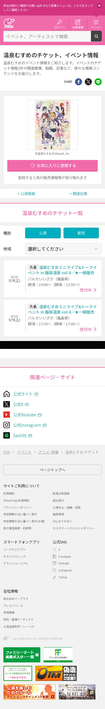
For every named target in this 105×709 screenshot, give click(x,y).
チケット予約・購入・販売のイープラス (9, 23)
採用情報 (9, 612)
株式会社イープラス (15, 598)
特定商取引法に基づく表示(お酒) (24, 521)
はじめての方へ (62, 521)
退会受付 (58, 500)
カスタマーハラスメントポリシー (74, 528)
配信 (81, 232)
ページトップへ (52, 469)
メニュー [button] (96, 27)
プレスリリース (13, 605)
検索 (101, 39)
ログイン (59, 27)
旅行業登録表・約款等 (17, 528)
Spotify (20, 435)
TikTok (63, 577)
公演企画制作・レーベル (18, 626)
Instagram (65, 570)
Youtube (64, 563)
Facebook (65, 556)
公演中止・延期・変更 (67, 507)
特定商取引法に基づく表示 (20, 514)
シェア (78, 81)
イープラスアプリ (14, 549)
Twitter (88, 81)
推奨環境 (58, 514)
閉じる (99, 5)
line (98, 81)
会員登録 (77, 27)
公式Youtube (24, 414)
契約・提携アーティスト (18, 619)
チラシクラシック (14, 556)
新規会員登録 (61, 493)
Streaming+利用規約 (16, 500)
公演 (42, 232)
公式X (18, 404)
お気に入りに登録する (56, 165)
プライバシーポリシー (17, 507)
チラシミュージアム (15, 563)
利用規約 (9, 493)
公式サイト (23, 394)
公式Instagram (27, 425)
